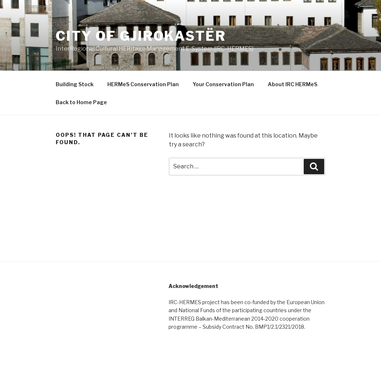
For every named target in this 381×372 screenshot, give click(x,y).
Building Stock (74, 84)
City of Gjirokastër (141, 36)
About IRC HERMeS (292, 84)
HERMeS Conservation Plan (143, 84)
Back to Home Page (81, 102)
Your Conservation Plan (223, 84)
